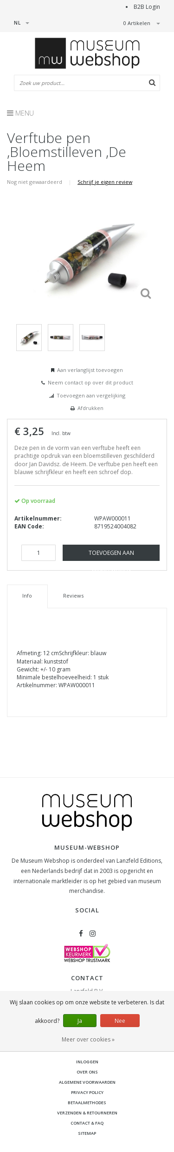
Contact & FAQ (87, 1123)
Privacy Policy (87, 1092)
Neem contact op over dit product (90, 382)
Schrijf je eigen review (104, 181)
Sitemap (87, 1133)
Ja (79, 1021)
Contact (87, 978)
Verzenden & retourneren (87, 1113)
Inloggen (87, 1062)
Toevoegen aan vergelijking (91, 395)
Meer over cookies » (88, 1039)
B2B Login (147, 7)
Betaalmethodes (87, 1103)
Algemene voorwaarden (87, 1082)
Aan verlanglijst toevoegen (90, 369)
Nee (120, 1021)
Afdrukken (90, 407)
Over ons (87, 1072)
